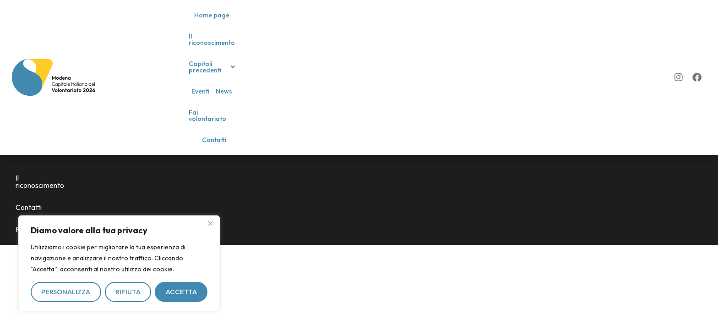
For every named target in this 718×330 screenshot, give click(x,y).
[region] (119, 263)
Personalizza (65, 291)
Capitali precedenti (342, 23)
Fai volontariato (453, 23)
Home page (228, 23)
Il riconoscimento (277, 23)
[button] (342, 22)
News (414, 23)
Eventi (391, 23)
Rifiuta (128, 291)
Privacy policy (131, 177)
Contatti (496, 23)
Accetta (181, 291)
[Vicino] (210, 223)
